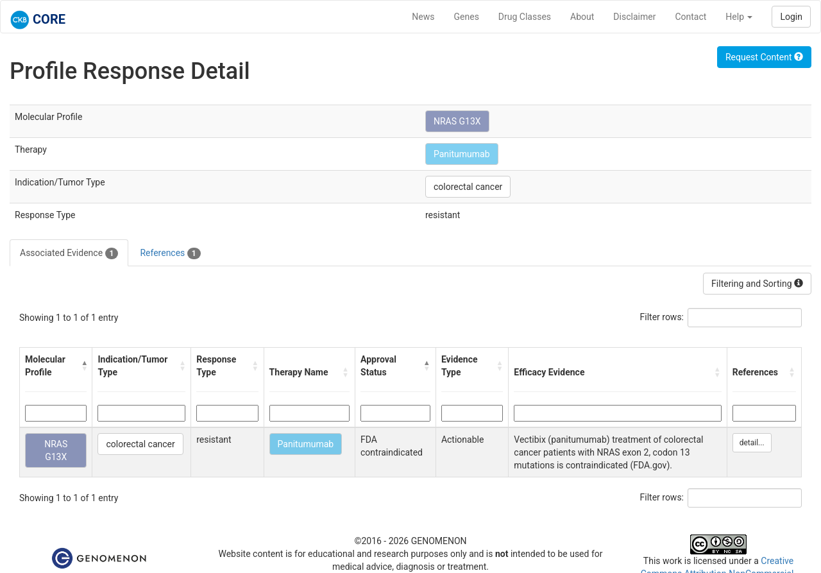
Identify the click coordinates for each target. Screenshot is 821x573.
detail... (752, 442)
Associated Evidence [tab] (69, 253)
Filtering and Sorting (757, 283)
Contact (690, 17)
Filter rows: (662, 317)
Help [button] (738, 17)
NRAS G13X (457, 121)
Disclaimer (634, 17)
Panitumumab (462, 154)
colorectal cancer (468, 187)
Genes (466, 17)
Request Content (764, 57)
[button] (84, 365)
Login (791, 17)
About (582, 17)
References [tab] (170, 253)
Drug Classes (524, 17)
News (423, 17)
